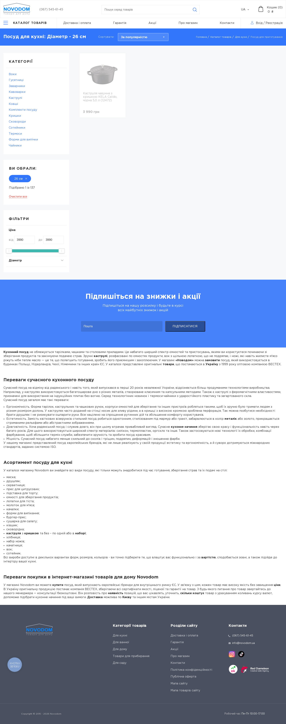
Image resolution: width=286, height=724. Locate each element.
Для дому (120, 649)
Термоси (15, 133)
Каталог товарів (220, 37)
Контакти (227, 23)
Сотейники (17, 127)
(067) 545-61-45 (51, 9)
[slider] (9, 250)
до (40, 240)
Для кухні (241, 37)
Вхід (259, 23)
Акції (152, 23)
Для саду (119, 663)
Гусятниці (16, 80)
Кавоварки (17, 92)
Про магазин (188, 23)
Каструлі (15, 98)
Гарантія (119, 23)
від (11, 240)
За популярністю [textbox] (134, 37)
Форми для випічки (23, 139)
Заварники (17, 86)
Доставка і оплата (77, 23)
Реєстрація (274, 23)
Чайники (15, 145)
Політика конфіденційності (191, 670)
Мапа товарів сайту (185, 690)
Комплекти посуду (23, 110)
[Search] (195, 10)
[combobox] (247, 9)
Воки (12, 74)
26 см (20, 178)
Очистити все (18, 196)
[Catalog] (25, 23)
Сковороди (17, 121)
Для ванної (121, 642)
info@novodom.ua (242, 643)
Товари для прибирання (131, 656)
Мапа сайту (179, 683)
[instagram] (232, 654)
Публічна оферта (183, 676)
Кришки (15, 116)
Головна (201, 37)
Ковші (13, 104)
